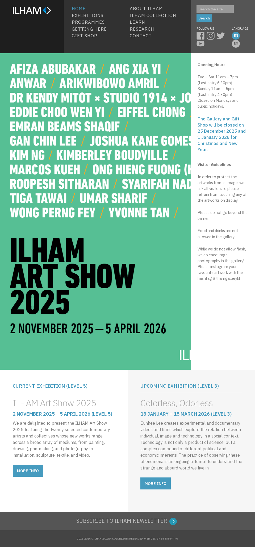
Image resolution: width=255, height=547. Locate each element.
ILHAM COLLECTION (153, 15)
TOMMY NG (171, 538)
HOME (79, 8)
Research (142, 29)
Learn (137, 22)
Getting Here (89, 29)
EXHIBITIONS (87, 15)
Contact (141, 36)
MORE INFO (28, 470)
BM (236, 44)
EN (236, 36)
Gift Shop (84, 36)
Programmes (88, 22)
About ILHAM (146, 8)
